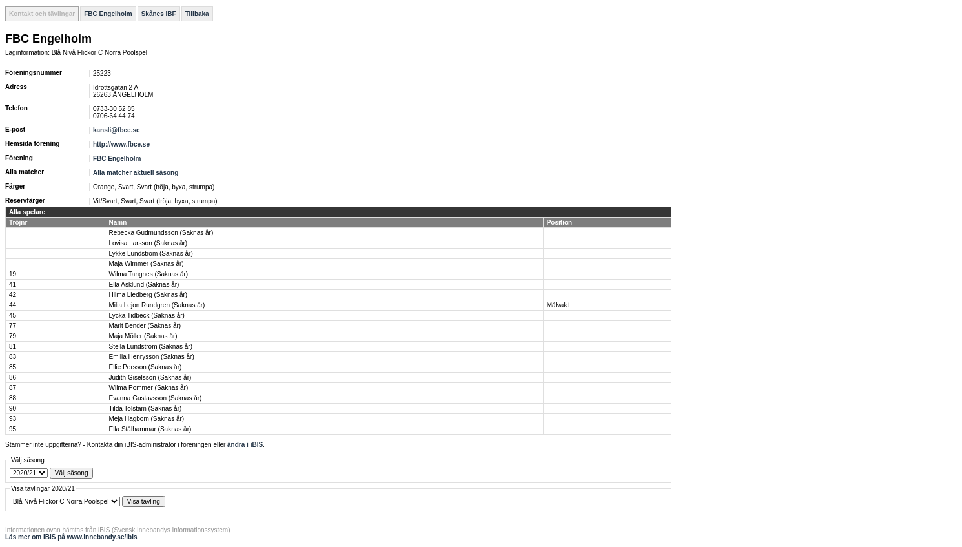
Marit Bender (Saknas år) (144, 325)
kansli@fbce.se (116, 130)
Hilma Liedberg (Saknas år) (147, 294)
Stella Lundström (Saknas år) (150, 346)
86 (12, 377)
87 (12, 387)
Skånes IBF (158, 13)
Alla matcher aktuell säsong (135, 172)
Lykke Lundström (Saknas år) (150, 253)
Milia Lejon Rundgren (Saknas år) (156, 305)
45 (12, 315)
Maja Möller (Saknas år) (142, 336)
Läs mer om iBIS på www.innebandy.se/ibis (71, 537)
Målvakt (558, 305)
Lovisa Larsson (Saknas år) (147, 243)
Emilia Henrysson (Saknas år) (151, 356)
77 (12, 325)
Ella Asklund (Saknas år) (143, 284)
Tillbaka (197, 13)
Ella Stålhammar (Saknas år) (149, 429)
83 (12, 356)
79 (12, 336)
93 (12, 418)
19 (12, 274)
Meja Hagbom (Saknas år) (146, 418)
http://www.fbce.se (121, 144)
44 (12, 305)
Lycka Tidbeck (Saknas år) (146, 315)
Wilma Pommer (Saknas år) (148, 387)
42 (12, 294)
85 (12, 367)
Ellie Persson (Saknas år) (144, 367)
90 (12, 408)
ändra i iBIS (245, 444)
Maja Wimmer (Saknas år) (145, 263)
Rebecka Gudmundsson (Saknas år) (160, 232)
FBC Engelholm (108, 13)
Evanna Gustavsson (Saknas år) (154, 398)
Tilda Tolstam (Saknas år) (144, 408)
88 (12, 398)
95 (12, 429)
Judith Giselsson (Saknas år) (149, 377)
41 (12, 284)
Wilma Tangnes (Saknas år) (148, 274)
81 (12, 346)
